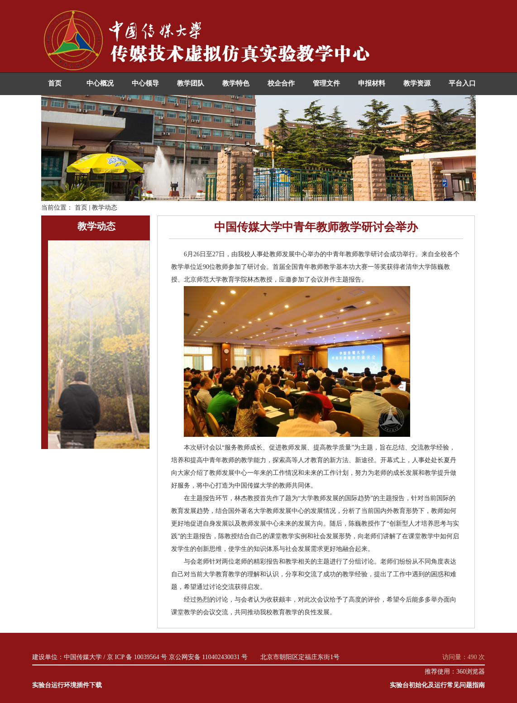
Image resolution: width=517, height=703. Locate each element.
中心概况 (100, 83)
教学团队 (190, 83)
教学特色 (235, 83)
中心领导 (145, 83)
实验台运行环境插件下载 (67, 685)
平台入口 (462, 83)
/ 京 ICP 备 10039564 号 (136, 657)
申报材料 (371, 83)
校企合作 (281, 83)
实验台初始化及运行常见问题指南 (437, 685)
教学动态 (104, 207)
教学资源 (417, 83)
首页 (55, 83)
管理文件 (326, 83)
